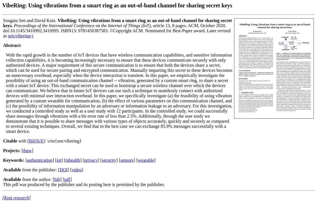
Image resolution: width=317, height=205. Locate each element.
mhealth (73, 160)
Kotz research (16, 197)
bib (57, 179)
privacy (91, 160)
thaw (27, 150)
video (77, 169)
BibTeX (36, 141)
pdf (67, 179)
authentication (40, 160)
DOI (64, 169)
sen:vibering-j (20, 35)
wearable (146, 160)
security (109, 160)
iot (59, 160)
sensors (127, 160)
